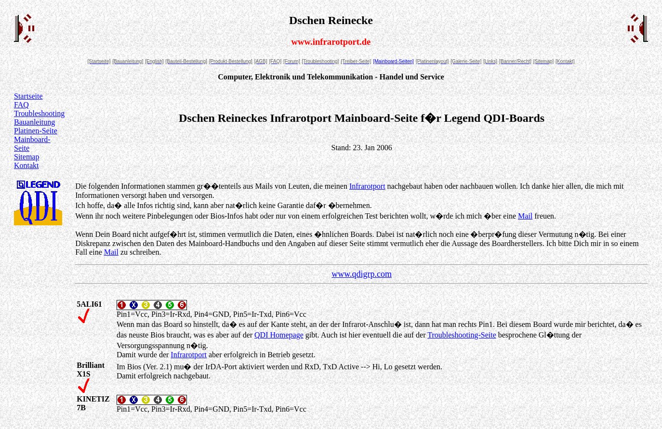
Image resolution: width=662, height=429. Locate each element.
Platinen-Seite (35, 131)
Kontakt (26, 165)
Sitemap (26, 157)
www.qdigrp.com (361, 274)
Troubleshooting (39, 113)
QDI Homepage (279, 335)
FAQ (21, 105)
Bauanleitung (34, 122)
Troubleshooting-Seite (461, 335)
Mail (525, 216)
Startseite (28, 96)
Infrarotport (367, 186)
